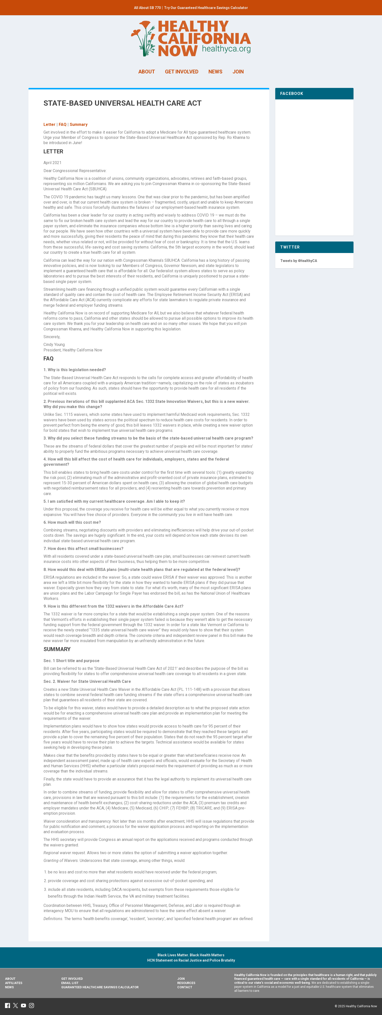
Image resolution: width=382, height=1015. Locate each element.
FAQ (62, 124)
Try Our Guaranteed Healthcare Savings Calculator (206, 8)
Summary (79, 124)
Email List (69, 983)
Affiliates (13, 983)
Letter (50, 124)
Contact (184, 987)
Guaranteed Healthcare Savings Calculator (99, 987)
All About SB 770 (147, 8)
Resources (186, 983)
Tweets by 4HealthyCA (298, 261)
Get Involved (72, 979)
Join (181, 979)
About (10, 979)
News (9, 987)
